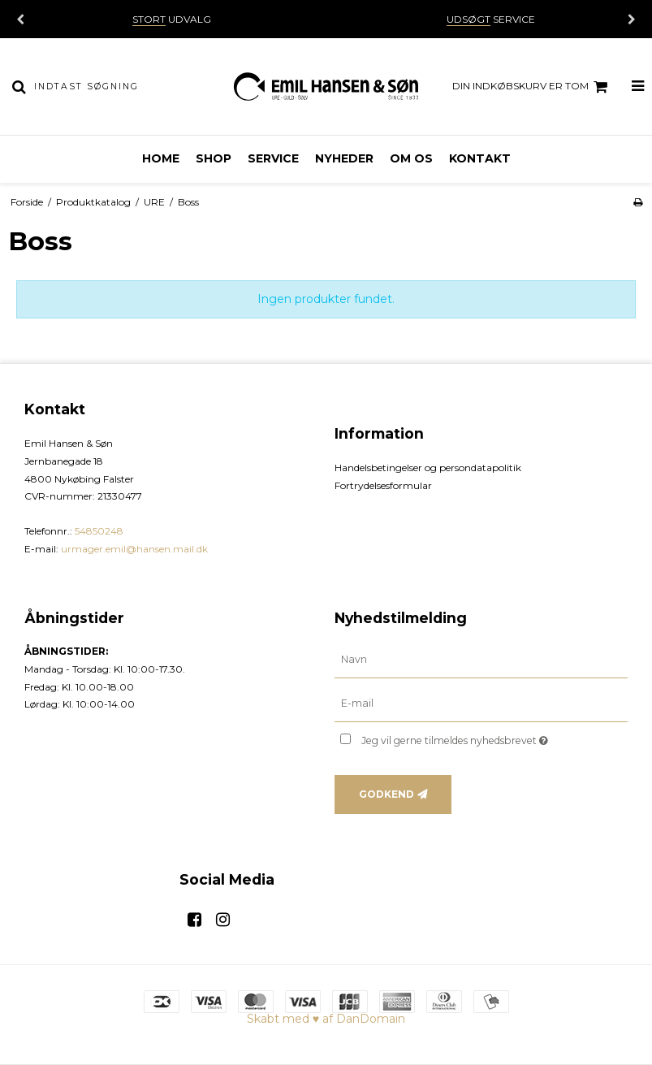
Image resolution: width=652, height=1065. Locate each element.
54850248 (99, 531)
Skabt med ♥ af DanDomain (326, 1018)
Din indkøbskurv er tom (532, 87)
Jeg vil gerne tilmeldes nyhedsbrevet (494, 737)
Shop (213, 158)
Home (160, 158)
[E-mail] (481, 703)
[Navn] (481, 659)
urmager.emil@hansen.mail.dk (134, 549)
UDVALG (171, 19)
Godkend (386, 794)
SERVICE (491, 19)
